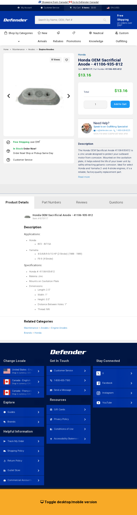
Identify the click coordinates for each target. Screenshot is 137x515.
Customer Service (50, 7)
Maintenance (31, 328)
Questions (116, 202)
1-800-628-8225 (121, 130)
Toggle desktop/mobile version (68, 502)
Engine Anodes (46, 49)
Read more (84, 177)
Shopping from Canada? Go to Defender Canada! (68, 2)
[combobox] (72, 20)
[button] (66, 60)
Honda (82, 54)
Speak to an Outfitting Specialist (111, 126)
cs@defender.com (103, 130)
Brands (28, 332)
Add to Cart (120, 104)
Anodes (45, 328)
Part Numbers (51, 202)
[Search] (106, 20)
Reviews (81, 202)
